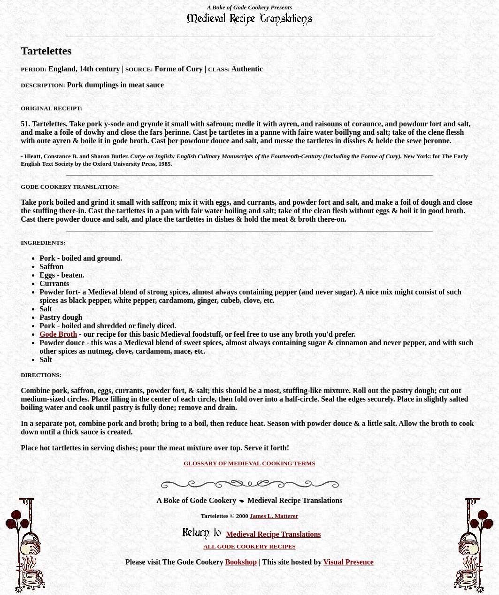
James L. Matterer (274, 515)
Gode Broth (58, 334)
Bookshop (241, 562)
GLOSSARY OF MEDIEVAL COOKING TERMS (249, 463)
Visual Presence (348, 562)
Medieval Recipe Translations (273, 534)
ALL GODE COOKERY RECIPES (249, 546)
